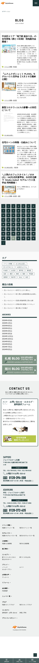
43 (8, 245)
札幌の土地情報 (7, 567)
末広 (5, 293)
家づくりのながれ (25, 581)
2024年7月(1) (7, 369)
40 (28, 240)
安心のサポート (7, 583)
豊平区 (22, 282)
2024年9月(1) (7, 363)
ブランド (5, 589)
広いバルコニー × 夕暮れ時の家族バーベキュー (19, 322)
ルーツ (22, 592)
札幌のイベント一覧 (8, 551)
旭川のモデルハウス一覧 (28, 559)
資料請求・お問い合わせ (10, 639)
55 (33, 249)
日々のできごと (8, 278)
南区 (25, 286)
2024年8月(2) (7, 366)
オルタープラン (7, 594)
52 (18, 249)
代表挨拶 (5, 616)
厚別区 (30, 282)
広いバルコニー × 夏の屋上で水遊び (16, 328)
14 (3, 226)
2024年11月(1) (8, 357)
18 (23, 226)
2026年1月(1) (7, 343)
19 (28, 226)
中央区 (16, 68)
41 (33, 240)
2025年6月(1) (7, 349)
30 (13, 235)
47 (28, 245)
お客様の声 (5, 599)
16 (13, 226)
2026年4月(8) (7, 340)
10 (18, 222)
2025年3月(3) (7, 355)
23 (13, 231)
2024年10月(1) (8, 360)
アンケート (5, 602)
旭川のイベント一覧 (26, 551)
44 (13, 245)
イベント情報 (8, 68)
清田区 (14, 289)
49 (3, 249)
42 (3, 245)
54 (28, 249)
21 (3, 231)
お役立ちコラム (23, 278)
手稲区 (5, 289)
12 (28, 222)
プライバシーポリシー (9, 644)
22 (8, 231)
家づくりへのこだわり (9, 581)
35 (3, 240)
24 (18, 231)
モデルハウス (6, 556)
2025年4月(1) (7, 352)
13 (33, 222)
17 (18, 226)
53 (23, 249)
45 (18, 245)
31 (18, 235)
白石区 (16, 103)
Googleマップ (19, 490)
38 (18, 240)
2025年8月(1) (7, 346)
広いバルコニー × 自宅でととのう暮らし (18, 306)
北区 (20, 207)
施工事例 (5, 572)
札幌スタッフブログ (8, 630)
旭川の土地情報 (25, 567)
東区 (11, 286)
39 (23, 240)
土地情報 (5, 564)
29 (8, 235)
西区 (18, 286)
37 (13, 240)
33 (28, 235)
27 (33, 231)
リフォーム (5, 608)
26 (28, 231)
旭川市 (17, 178)
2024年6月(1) (7, 372)
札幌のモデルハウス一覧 (10, 559)
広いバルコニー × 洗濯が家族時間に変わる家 (19, 317)
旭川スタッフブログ (26, 630)
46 (23, 245)
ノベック (5, 592)
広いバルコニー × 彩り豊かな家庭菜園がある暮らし (19, 311)
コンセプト (5, 578)
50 (8, 249)
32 (23, 235)
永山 (30, 289)
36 (8, 240)
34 (33, 235)
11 (23, 222)
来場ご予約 (23, 639)
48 (33, 245)
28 (3, 235)
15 (8, 226)
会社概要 (5, 614)
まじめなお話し (9, 142)
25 (23, 231)
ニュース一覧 (6, 622)
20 (33, 226)
